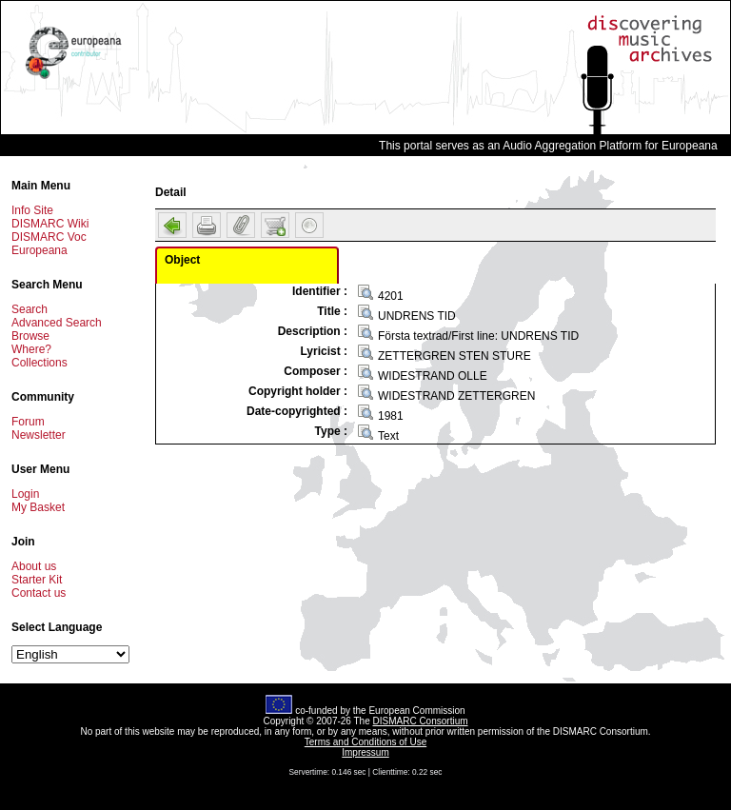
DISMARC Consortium (420, 721)
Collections (39, 362)
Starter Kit (36, 579)
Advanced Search (56, 322)
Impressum (365, 752)
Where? (31, 349)
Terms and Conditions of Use (365, 742)
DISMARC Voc (49, 237)
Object (182, 260)
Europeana (39, 250)
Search (29, 309)
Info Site (32, 210)
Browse (30, 336)
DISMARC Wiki (50, 223)
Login (25, 494)
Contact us (38, 593)
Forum (28, 421)
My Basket (38, 507)
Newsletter (38, 435)
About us (33, 566)
